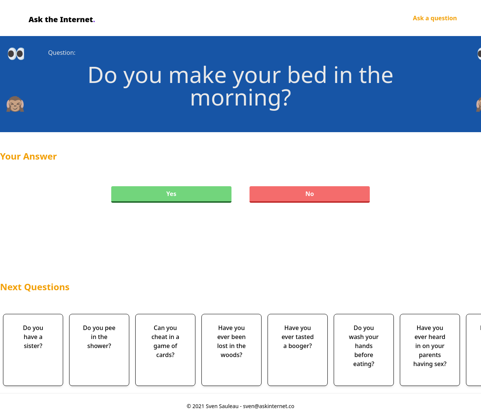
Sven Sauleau (223, 406)
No (309, 194)
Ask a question (435, 18)
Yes (171, 194)
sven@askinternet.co (269, 406)
